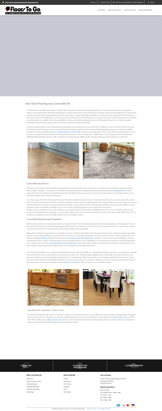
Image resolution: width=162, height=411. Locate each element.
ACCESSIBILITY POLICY (104, 409)
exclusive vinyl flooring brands (81, 238)
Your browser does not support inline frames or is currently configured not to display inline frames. (81, 343)
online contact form (54, 319)
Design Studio (116, 317)
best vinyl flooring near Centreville (67, 132)
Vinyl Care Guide (70, 262)
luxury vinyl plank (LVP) (117, 190)
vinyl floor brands (47, 238)
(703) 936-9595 (105, 383)
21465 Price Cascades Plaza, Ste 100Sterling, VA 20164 (113, 380)
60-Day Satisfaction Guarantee (62, 243)
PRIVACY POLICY (91, 409)
